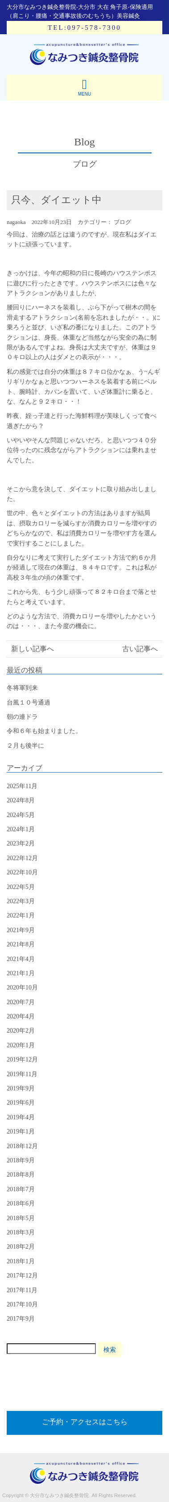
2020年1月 (21, 1045)
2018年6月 (21, 1203)
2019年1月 (21, 1131)
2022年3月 (21, 901)
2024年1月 (21, 829)
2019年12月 (22, 1059)
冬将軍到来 (22, 688)
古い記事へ (140, 649)
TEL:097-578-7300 (84, 27)
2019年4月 (21, 1117)
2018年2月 (21, 1246)
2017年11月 (22, 1290)
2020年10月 (22, 987)
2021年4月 (21, 959)
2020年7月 (21, 1002)
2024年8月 (21, 800)
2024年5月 (21, 815)
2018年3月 (21, 1232)
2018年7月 (21, 1189)
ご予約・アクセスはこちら (85, 1422)
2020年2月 (21, 1030)
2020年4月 (21, 1016)
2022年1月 (21, 915)
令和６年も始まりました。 (44, 731)
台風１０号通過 (28, 702)
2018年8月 (21, 1174)
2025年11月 (22, 786)
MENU (84, 87)
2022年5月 (21, 887)
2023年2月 (21, 843)
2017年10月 (22, 1304)
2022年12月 (22, 858)
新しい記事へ (32, 649)
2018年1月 (21, 1261)
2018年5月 (21, 1218)
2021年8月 (21, 944)
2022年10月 (22, 872)
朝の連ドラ (22, 716)
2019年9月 (21, 1088)
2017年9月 (21, 1318)
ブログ (122, 222)
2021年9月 (21, 930)
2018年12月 (22, 1146)
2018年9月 (21, 1160)
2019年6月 (21, 1102)
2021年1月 (21, 973)
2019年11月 (22, 1074)
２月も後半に (25, 745)
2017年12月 (22, 1275)
